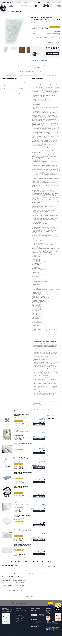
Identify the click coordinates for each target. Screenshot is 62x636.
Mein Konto (44, 2)
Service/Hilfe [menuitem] (58, 2)
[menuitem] (11, 5)
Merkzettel (49, 2)
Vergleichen (35, 65)
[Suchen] (36, 6)
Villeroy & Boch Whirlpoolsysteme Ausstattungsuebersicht (12, 590)
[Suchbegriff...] (27, 6)
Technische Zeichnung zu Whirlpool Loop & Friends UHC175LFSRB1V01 (15, 580)
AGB (17, 613)
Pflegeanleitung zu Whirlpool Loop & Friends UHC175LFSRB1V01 (14, 585)
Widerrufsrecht (19, 620)
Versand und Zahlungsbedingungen (21, 616)
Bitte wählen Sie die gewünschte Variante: (39, 60)
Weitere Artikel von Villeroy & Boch (38, 404)
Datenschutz (19, 618)
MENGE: (38, 53)
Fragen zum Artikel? (36, 403)
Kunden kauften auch (31, 596)
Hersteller (34, 71)
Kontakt (53, 2)
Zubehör (30, 71)
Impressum (19, 621)
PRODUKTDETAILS (24, 71)
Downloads (39, 71)
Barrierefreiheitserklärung (22, 610)
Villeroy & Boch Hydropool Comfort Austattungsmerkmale (12, 587)
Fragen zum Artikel (36, 67)
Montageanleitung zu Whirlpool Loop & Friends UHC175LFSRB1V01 (14, 582)
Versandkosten (41, 634)
